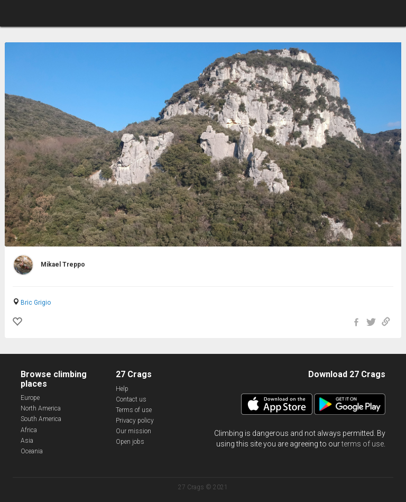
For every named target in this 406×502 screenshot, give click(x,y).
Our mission (133, 431)
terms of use (363, 444)
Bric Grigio (36, 302)
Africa (29, 430)
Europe (30, 397)
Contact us (131, 399)
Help (122, 389)
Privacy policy (135, 420)
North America (41, 408)
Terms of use (134, 410)
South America (41, 419)
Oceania (32, 451)
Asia (27, 440)
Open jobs (130, 441)
